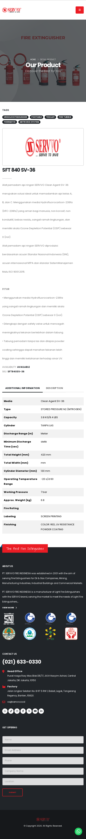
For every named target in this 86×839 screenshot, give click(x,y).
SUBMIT (12, 792)
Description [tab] (54, 388)
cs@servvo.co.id (16, 701)
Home (33, 59)
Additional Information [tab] (22, 388)
